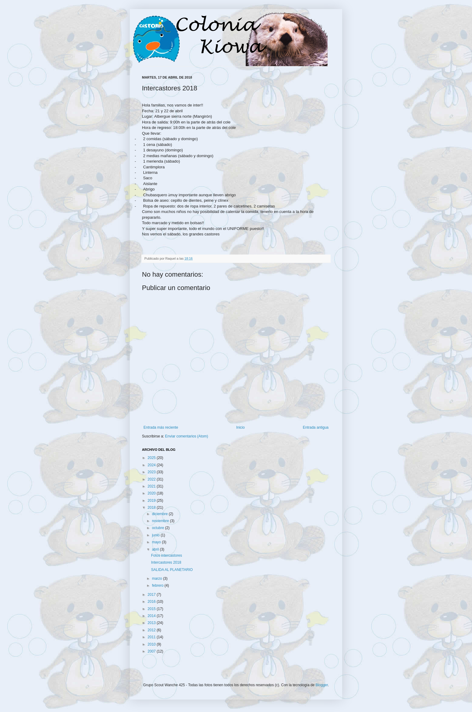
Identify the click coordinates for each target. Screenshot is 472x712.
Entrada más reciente (160, 427)
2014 (152, 616)
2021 (152, 486)
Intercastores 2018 (166, 562)
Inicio (240, 427)
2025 (152, 458)
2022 (152, 479)
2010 (152, 644)
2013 (152, 623)
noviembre (161, 521)
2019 (152, 500)
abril (156, 549)
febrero (158, 585)
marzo (157, 578)
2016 (152, 601)
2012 (152, 630)
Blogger (321, 685)
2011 (152, 637)
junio (156, 535)
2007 (152, 651)
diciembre (160, 514)
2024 (152, 465)
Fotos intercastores (166, 555)
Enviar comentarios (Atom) (186, 436)
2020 (152, 493)
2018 (152, 507)
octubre (158, 528)
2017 (152, 594)
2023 (152, 472)
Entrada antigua (316, 427)
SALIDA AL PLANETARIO (172, 570)
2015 (152, 609)
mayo (157, 542)
